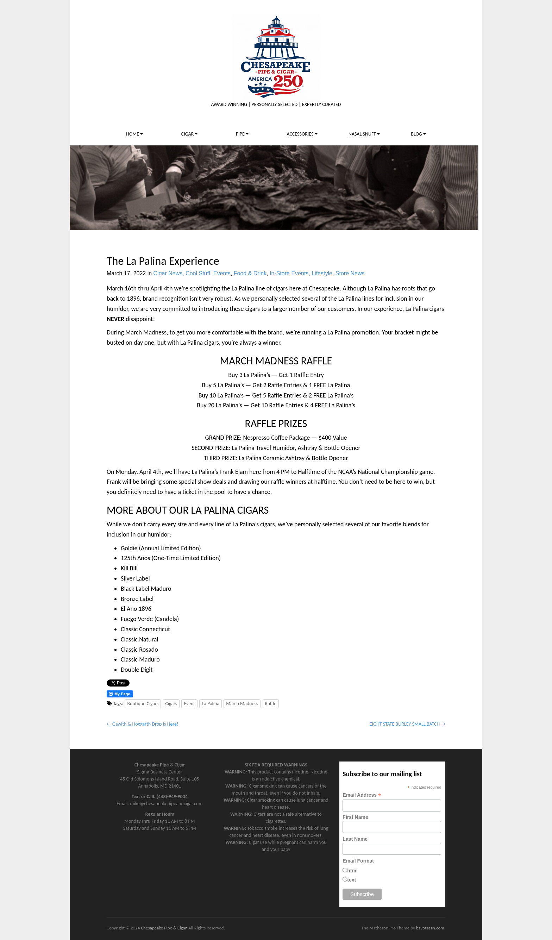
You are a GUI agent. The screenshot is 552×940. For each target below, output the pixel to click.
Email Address (362, 795)
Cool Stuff (198, 273)
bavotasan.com (430, 927)
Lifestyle (322, 273)
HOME (134, 134)
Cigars (171, 704)
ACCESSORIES (302, 134)
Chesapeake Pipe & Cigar (163, 927)
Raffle (271, 704)
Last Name (355, 839)
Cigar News (168, 273)
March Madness (242, 704)
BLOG (418, 134)
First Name (355, 817)
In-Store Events (289, 273)
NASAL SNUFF (364, 134)
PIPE (242, 134)
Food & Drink (250, 273)
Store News (350, 273)
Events (222, 273)
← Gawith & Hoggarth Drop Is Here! (142, 724)
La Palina (210, 704)
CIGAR (189, 134)
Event (189, 704)
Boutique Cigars (142, 704)
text (351, 880)
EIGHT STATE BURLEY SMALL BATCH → (407, 724)
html (352, 870)
